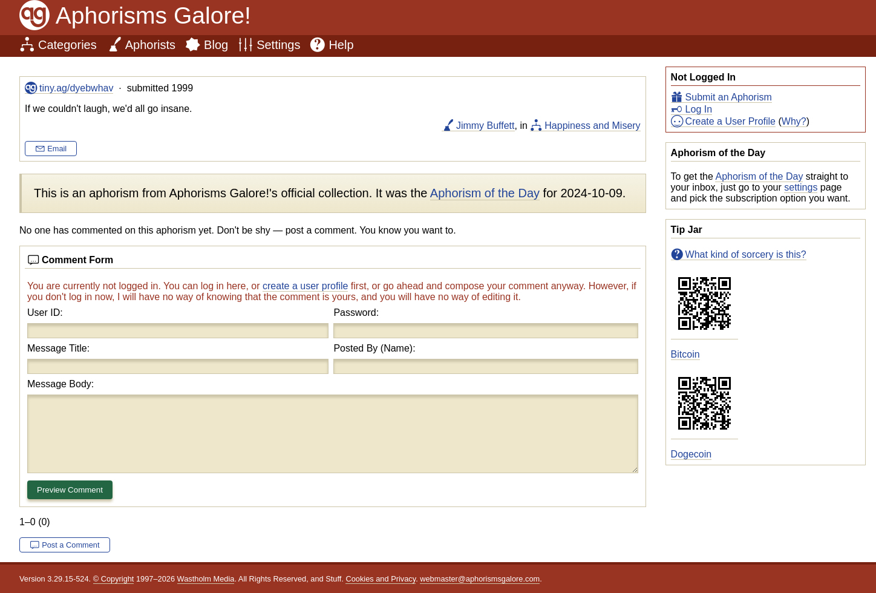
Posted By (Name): (374, 348)
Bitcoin (685, 354)
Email (57, 148)
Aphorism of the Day (759, 176)
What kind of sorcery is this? (745, 254)
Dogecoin (691, 454)
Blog (216, 44)
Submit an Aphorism (728, 97)
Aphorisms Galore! (153, 15)
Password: (356, 312)
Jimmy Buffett (485, 125)
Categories (67, 44)
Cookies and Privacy (380, 578)
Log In (698, 109)
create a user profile (305, 286)
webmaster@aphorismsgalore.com (480, 578)
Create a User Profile (730, 121)
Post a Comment (70, 544)
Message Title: (58, 348)
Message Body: (60, 384)
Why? (794, 121)
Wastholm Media (206, 578)
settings (800, 187)
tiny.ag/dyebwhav (76, 88)
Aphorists (150, 44)
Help (340, 44)
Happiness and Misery (592, 125)
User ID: (45, 312)
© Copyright (113, 578)
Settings (278, 44)
